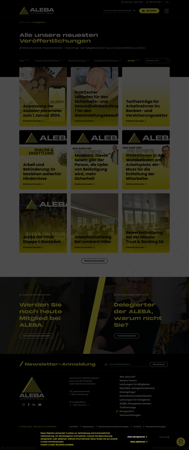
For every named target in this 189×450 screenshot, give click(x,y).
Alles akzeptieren (136, 436)
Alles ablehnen (137, 441)
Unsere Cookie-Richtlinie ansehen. (57, 444)
